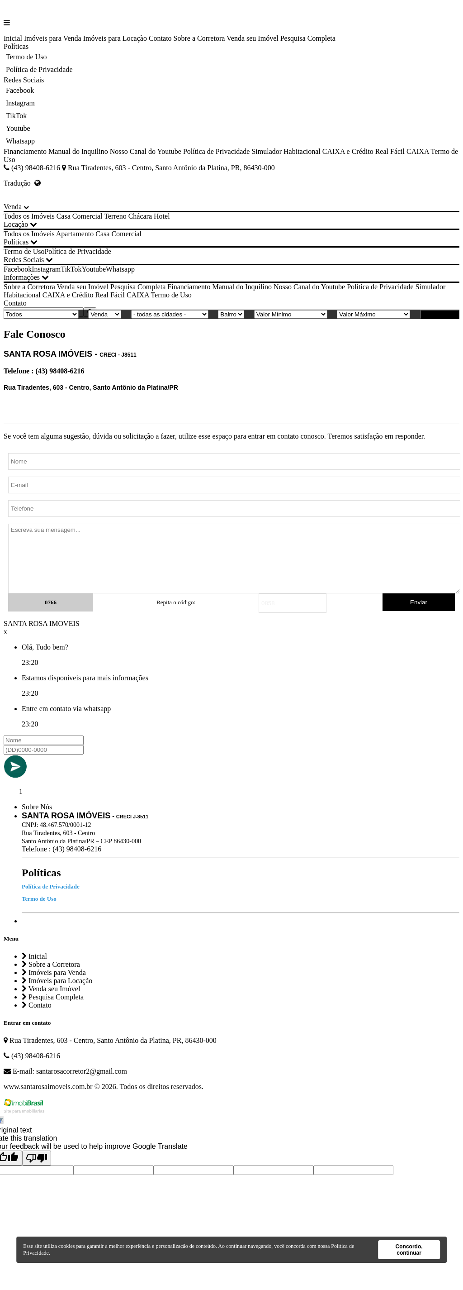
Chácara (140, 216)
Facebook (20, 90)
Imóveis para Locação (115, 38)
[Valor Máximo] (373, 314)
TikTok (16, 115)
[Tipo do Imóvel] (41, 314)
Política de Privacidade (39, 69)
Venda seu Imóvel (253, 38)
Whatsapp (20, 141)
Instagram (20, 103)
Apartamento (75, 234)
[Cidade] (169, 314)
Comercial (87, 216)
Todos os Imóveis (29, 216)
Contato (160, 38)
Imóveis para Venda (52, 38)
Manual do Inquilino (78, 151)
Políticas (16, 46)
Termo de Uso (26, 57)
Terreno (115, 216)
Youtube (18, 128)
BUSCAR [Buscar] (440, 314)
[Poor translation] (36, 1158)
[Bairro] (231, 314)
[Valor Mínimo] (290, 314)
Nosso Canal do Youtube (145, 151)
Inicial (13, 38)
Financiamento (25, 151)
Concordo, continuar (409, 1249)
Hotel (162, 216)
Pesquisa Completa (307, 38)
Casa (64, 216)
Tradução (22, 183)
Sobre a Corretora (199, 38)
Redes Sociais (24, 80)
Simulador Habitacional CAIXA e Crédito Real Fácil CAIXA (340, 151)
